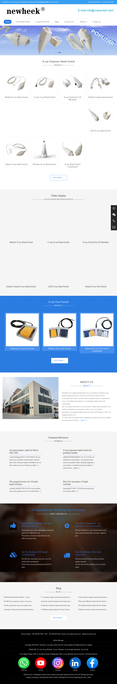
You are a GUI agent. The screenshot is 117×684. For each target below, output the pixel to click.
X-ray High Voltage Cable (28, 654)
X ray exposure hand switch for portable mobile (77, 451)
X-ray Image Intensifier (72, 649)
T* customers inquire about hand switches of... (56, 597)
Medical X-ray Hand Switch (21, 242)
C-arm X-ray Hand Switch (58, 242)
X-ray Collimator (58, 649)
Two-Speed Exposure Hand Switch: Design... (92, 605)
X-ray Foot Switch (108, 2)
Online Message (58, 640)
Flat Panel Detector (91, 654)
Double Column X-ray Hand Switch (21, 286)
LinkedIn (75, 664)
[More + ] (83, 420)
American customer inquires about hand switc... (56, 601)
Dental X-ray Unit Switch (95, 286)
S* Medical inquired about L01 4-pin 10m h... (55, 609)
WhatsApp (23, 664)
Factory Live (69, 22)
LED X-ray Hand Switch (58, 286)
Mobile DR (32, 649)
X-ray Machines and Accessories (73, 654)
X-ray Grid (84, 649)
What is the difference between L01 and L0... (92, 601)
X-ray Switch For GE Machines (96, 242)
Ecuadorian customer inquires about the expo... (56, 605)
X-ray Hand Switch (94, 2)
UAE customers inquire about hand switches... (93, 597)
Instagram (58, 664)
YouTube (40, 664)
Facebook (92, 664)
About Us (83, 22)
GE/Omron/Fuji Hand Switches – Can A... (17, 597)
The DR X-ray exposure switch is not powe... (18, 601)
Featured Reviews (58, 437)
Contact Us (97, 22)
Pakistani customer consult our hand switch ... (93, 609)
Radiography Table (56, 654)
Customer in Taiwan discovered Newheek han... (19, 609)
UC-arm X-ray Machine (44, 649)
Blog (57, 22)
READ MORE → (58, 177)
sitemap (89, 645)
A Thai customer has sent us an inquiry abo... (18, 605)
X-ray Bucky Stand (43, 654)
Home (7, 22)
